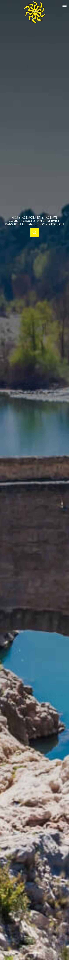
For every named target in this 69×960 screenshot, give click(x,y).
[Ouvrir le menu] (65, 5)
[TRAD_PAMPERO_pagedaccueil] (34, 23)
